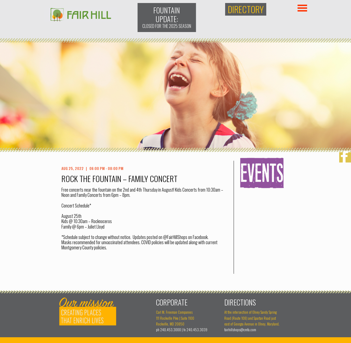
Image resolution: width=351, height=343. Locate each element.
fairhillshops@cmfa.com (240, 329)
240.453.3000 (170, 329)
